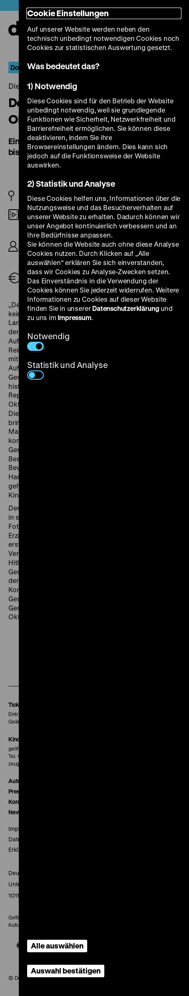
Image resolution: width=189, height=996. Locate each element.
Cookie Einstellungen (68, 13)
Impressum (74, 317)
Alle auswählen (57, 945)
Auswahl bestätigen (66, 970)
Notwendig (48, 340)
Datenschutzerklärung (125, 308)
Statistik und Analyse (67, 369)
